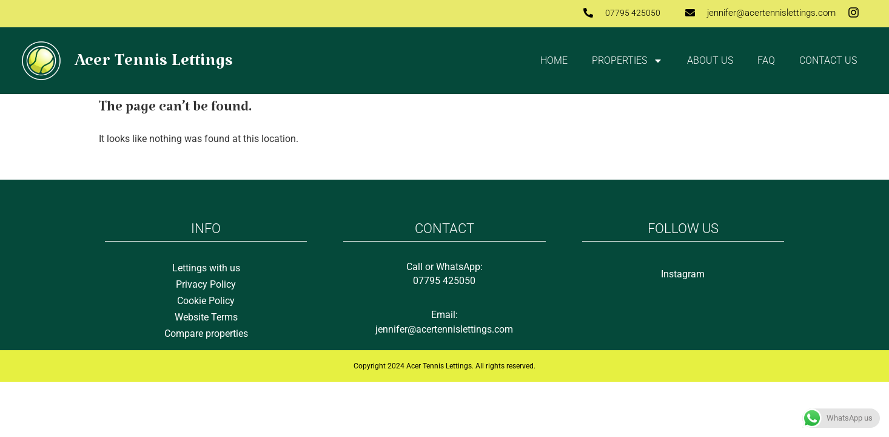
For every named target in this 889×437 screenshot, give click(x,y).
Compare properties (206, 333)
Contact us (828, 60)
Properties (627, 61)
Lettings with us (206, 268)
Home (554, 60)
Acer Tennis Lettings (154, 65)
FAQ (766, 60)
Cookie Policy (206, 301)
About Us (710, 60)
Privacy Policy (206, 284)
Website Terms (206, 317)
